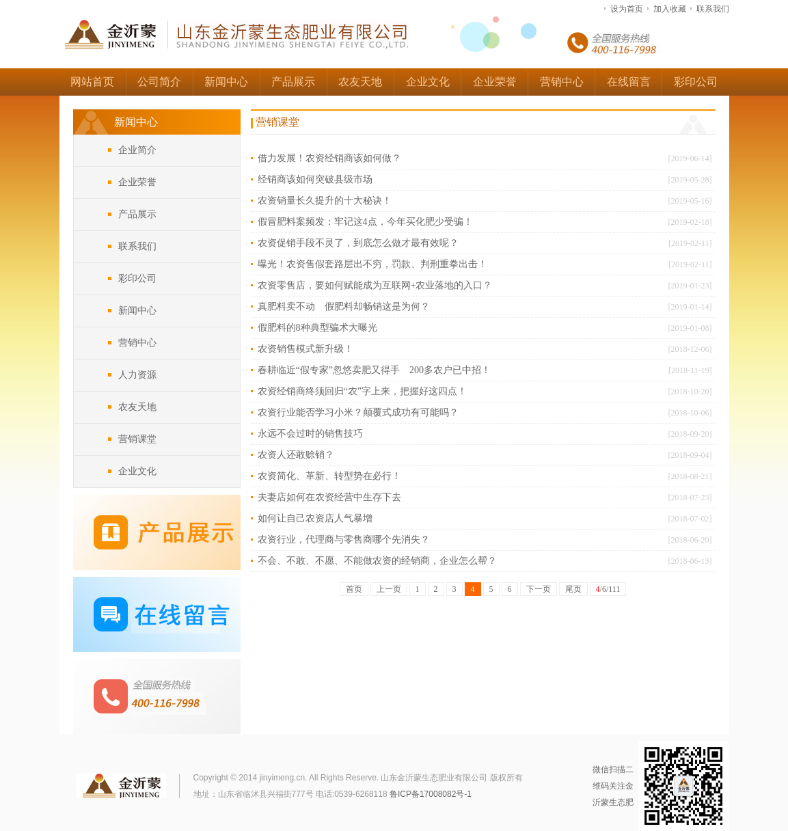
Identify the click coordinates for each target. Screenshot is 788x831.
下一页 (538, 589)
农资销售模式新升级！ (305, 349)
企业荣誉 (495, 81)
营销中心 (562, 81)
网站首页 (92, 81)
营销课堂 (137, 439)
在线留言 (629, 81)
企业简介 (137, 150)
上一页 (389, 589)
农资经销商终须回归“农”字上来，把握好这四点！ (362, 391)
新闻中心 (226, 81)
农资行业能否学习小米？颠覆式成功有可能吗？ (358, 412)
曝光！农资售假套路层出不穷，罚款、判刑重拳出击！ (372, 264)
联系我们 (712, 9)
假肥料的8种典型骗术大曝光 (317, 328)
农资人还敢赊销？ (296, 455)
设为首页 (626, 9)
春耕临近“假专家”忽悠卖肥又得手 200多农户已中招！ (374, 370)
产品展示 (293, 81)
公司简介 (159, 81)
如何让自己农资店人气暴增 (315, 518)
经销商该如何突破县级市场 (315, 179)
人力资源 (137, 375)
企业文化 (428, 81)
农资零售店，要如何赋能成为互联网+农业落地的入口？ (375, 285)
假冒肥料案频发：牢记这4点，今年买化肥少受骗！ (365, 222)
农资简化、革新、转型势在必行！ (329, 476)
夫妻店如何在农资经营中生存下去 (329, 497)
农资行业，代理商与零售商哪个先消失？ (344, 539)
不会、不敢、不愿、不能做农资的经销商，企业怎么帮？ (377, 561)
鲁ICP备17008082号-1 (431, 794)
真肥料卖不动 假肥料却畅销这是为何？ (344, 306)
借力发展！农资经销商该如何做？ (329, 158)
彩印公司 (696, 81)
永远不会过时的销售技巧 (310, 433)
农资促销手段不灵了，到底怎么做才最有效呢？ (358, 243)
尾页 (573, 589)
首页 (354, 589)
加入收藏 (669, 9)
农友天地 (360, 81)
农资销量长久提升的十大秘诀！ (325, 200)
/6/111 (608, 589)
